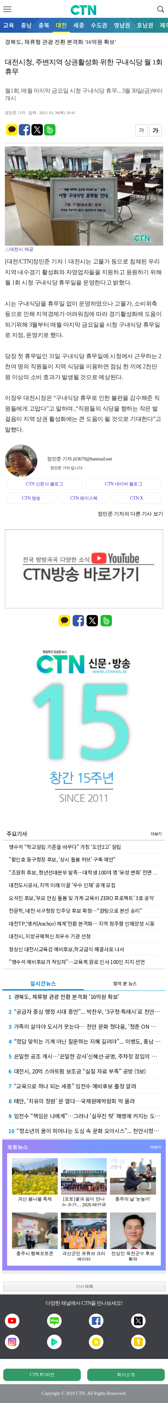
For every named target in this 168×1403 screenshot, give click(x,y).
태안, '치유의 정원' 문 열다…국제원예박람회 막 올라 (71, 1101)
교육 (8, 25)
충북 (43, 25)
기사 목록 (84, 1286)
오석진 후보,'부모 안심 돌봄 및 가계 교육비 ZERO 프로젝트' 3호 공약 (81, 898)
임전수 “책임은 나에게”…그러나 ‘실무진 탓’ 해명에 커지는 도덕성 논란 (85, 1116)
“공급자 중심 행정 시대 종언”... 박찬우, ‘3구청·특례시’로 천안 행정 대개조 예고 (85, 1011)
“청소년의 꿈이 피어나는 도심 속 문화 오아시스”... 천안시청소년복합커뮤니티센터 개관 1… (85, 1131)
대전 (61, 25)
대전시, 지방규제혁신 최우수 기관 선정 (50, 936)
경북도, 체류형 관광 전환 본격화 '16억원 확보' (63, 996)
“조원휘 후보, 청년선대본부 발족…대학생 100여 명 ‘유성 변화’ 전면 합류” (87, 872)
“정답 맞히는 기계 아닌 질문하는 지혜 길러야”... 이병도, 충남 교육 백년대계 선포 (85, 1041)
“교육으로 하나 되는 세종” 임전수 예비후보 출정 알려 (72, 1086)
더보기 (156, 833)
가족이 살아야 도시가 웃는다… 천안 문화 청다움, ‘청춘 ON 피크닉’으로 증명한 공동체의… (85, 1026)
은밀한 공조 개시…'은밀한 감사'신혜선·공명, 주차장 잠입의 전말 (85, 1056)
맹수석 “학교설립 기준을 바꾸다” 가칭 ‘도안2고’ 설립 (65, 847)
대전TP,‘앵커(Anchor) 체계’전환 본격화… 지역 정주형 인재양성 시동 (81, 923)
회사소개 (126, 1374)
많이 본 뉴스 (125, 983)
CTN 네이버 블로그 (123, 483)
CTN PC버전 (42, 1374)
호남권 (145, 25)
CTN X (136, 498)
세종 (78, 25)
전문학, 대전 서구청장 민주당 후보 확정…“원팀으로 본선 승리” (75, 910)
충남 (26, 25)
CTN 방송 (31, 498)
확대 (151, 154)
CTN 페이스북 (84, 498)
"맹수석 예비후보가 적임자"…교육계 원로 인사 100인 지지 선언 (77, 962)
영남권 (122, 25)
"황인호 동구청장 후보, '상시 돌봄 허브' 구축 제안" (62, 859)
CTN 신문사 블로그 (44, 483)
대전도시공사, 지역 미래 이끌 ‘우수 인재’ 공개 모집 (62, 885)
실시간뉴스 (43, 983)
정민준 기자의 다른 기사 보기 (130, 513)
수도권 (99, 25)
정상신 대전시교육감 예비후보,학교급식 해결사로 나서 (66, 949)
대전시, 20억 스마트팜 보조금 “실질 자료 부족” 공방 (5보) (77, 1071)
